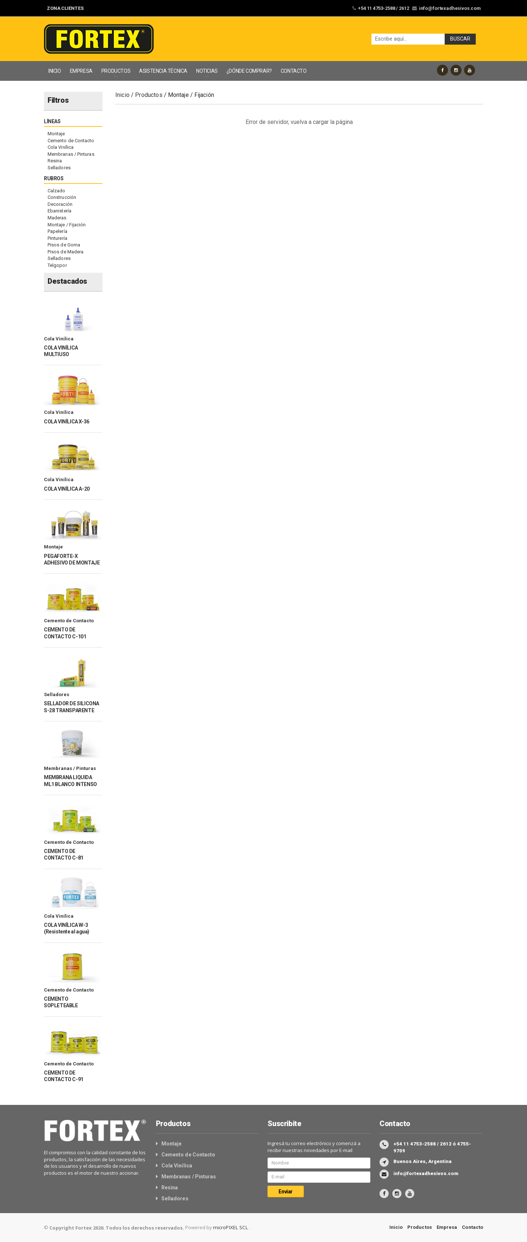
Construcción (62, 197)
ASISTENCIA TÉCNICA (163, 71)
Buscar (460, 39)
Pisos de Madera (65, 251)
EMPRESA (81, 71)
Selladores (59, 167)
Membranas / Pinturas (71, 154)
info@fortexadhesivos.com (451, 8)
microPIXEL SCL (230, 1227)
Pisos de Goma (64, 245)
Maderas (57, 217)
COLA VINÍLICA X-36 (66, 421)
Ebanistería (59, 211)
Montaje (56, 133)
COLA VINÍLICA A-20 (67, 489)
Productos (148, 94)
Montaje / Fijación (66, 224)
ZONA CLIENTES (65, 8)
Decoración (60, 204)
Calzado (56, 190)
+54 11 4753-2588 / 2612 (386, 8)
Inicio (122, 94)
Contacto (472, 1227)
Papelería (57, 231)
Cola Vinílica (60, 147)
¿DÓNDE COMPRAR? (249, 71)
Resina (55, 160)
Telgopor (57, 265)
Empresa (447, 1227)
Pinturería (57, 238)
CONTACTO (294, 71)
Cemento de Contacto (71, 140)
